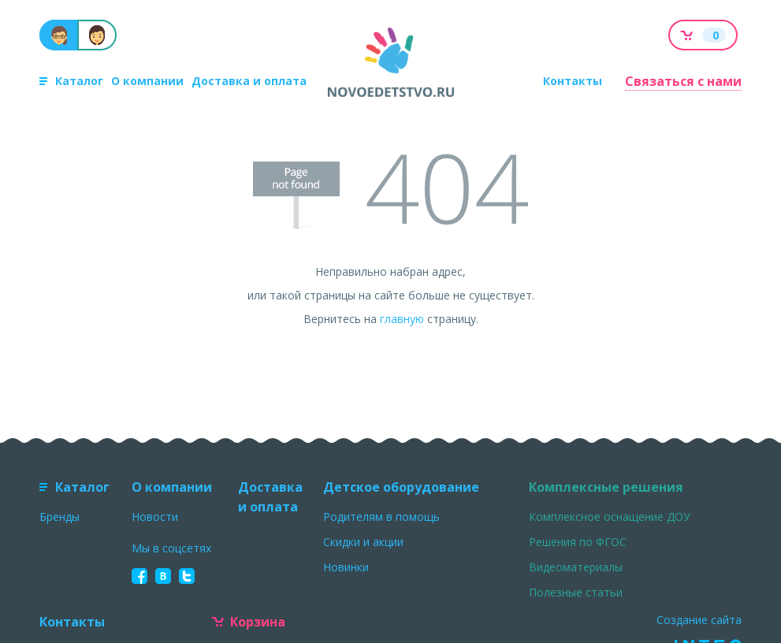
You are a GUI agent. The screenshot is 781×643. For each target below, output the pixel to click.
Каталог (71, 80)
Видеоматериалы (576, 566)
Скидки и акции (363, 541)
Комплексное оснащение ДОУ (609, 516)
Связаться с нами (683, 81)
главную (402, 318)
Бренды (59, 516)
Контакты (572, 80)
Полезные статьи (576, 592)
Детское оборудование (401, 487)
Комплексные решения (606, 487)
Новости (155, 516)
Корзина (248, 621)
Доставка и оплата (249, 80)
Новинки (346, 566)
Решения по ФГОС (578, 541)
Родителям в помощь (381, 516)
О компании (147, 80)
